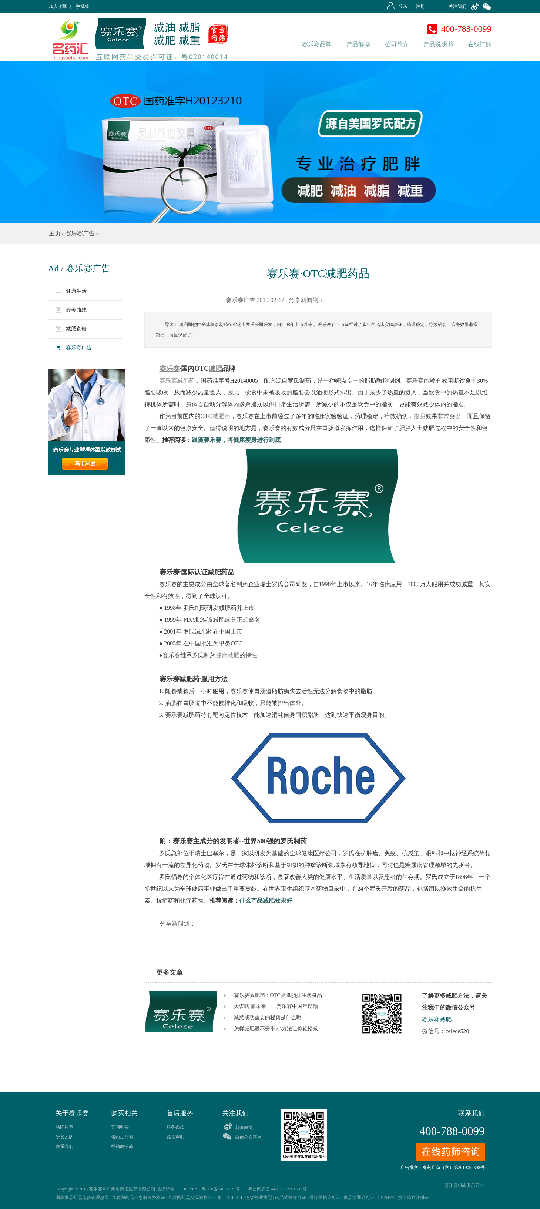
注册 (420, 6)
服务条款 (175, 1127)
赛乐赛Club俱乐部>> (465, 1185)
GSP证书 (386, 1197)
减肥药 (221, 416)
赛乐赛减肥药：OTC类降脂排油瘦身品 (278, 995)
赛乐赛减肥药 (176, 380)
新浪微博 (244, 1127)
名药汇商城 (122, 1136)
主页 (55, 233)
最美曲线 (71, 310)
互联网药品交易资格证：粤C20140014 (205, 1197)
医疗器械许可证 (325, 1197)
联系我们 (64, 1146)
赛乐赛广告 (80, 233)
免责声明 (175, 1136)
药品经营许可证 (290, 1197)
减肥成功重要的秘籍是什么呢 (267, 1017)
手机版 (82, 6)
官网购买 (120, 1127)
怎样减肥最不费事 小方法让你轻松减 (276, 1028)
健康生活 (71, 291)
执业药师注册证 (413, 1197)
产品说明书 (438, 44)
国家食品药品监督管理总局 (82, 1197)
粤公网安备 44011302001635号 (277, 1189)
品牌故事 (64, 1127)
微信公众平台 (248, 1137)
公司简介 (397, 44)
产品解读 (358, 44)
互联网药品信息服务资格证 (138, 1197)
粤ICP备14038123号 (220, 1189)
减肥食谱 (71, 329)
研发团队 (64, 1136)
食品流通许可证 (359, 1197)
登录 (403, 6)
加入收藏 (58, 6)
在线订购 (480, 44)
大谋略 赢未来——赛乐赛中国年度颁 (276, 1006)
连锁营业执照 (258, 1197)
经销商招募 (122, 1146)
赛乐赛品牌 (317, 44)
